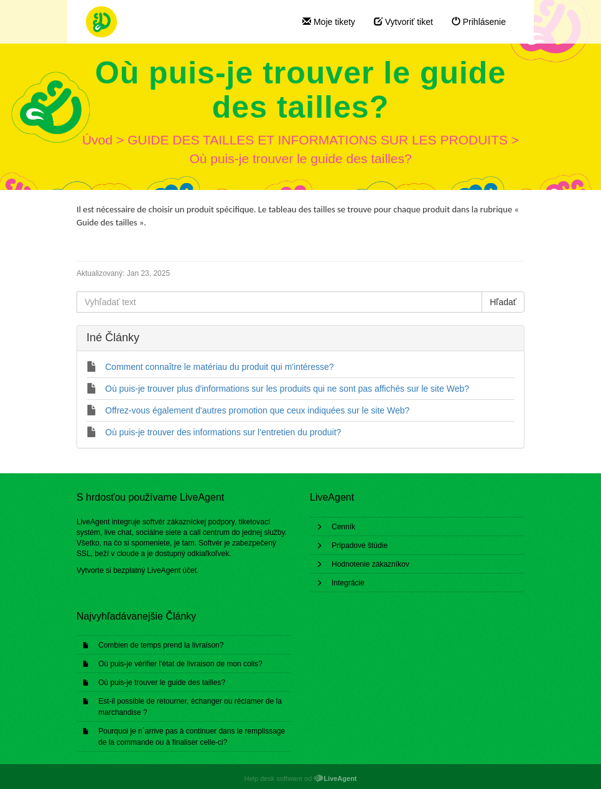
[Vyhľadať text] (279, 302)
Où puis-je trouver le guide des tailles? (161, 682)
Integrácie (348, 583)
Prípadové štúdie (360, 545)
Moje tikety (328, 22)
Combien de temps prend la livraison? (160, 645)
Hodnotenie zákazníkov (370, 564)
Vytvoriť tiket (403, 22)
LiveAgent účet (172, 570)
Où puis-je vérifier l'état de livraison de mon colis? (180, 663)
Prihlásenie (479, 22)
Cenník (343, 526)
